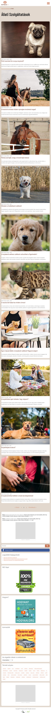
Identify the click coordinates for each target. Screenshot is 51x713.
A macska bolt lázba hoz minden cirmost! (13, 302)
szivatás (4, 674)
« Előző (17, 507)
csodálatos (17, 668)
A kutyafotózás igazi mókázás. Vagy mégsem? (14, 399)
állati (4, 676)
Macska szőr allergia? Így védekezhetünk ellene (14, 560)
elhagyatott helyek (38, 668)
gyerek (10, 670)
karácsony (21, 670)
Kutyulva (5, 3)
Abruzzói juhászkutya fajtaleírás (10, 557)
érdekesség (28, 676)
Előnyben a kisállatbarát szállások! (11, 206)
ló (46, 670)
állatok (7, 676)
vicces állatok (35, 674)
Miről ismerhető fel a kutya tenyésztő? (12, 61)
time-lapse (20, 674)
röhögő (42, 672)
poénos (27, 672)
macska (4, 672)
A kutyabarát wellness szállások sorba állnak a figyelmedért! (19, 254)
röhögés (37, 672)
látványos (43, 670)
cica (13, 668)
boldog (9, 668)
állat (47, 674)
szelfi (46, 672)
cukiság (25, 668)
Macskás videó (10, 672)
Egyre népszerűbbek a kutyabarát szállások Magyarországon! (19, 351)
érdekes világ (42, 676)
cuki (22, 668)
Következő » (32, 507)
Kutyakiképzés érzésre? (8, 447)
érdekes (23, 676)
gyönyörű (15, 670)
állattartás (13, 676)
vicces (29, 674)
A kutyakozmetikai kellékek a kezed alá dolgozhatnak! (17, 496)
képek (38, 670)
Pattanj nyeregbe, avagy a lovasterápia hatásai (15, 158)
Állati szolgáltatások (5, 8)
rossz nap (32, 672)
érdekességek (35, 676)
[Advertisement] (25, 530)
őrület (4, 679)
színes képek (13, 674)
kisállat (26, 670)
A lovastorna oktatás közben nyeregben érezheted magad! (18, 109)
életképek (18, 676)
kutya (34, 670)
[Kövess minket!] (25, 550)
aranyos (4, 668)
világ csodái (42, 674)
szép (8, 674)
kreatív (30, 670)
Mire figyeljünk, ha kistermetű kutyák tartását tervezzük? (15, 558)
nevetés (22, 672)
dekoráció (31, 668)
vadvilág (25, 674)
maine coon (17, 672)
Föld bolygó (5, 670)
